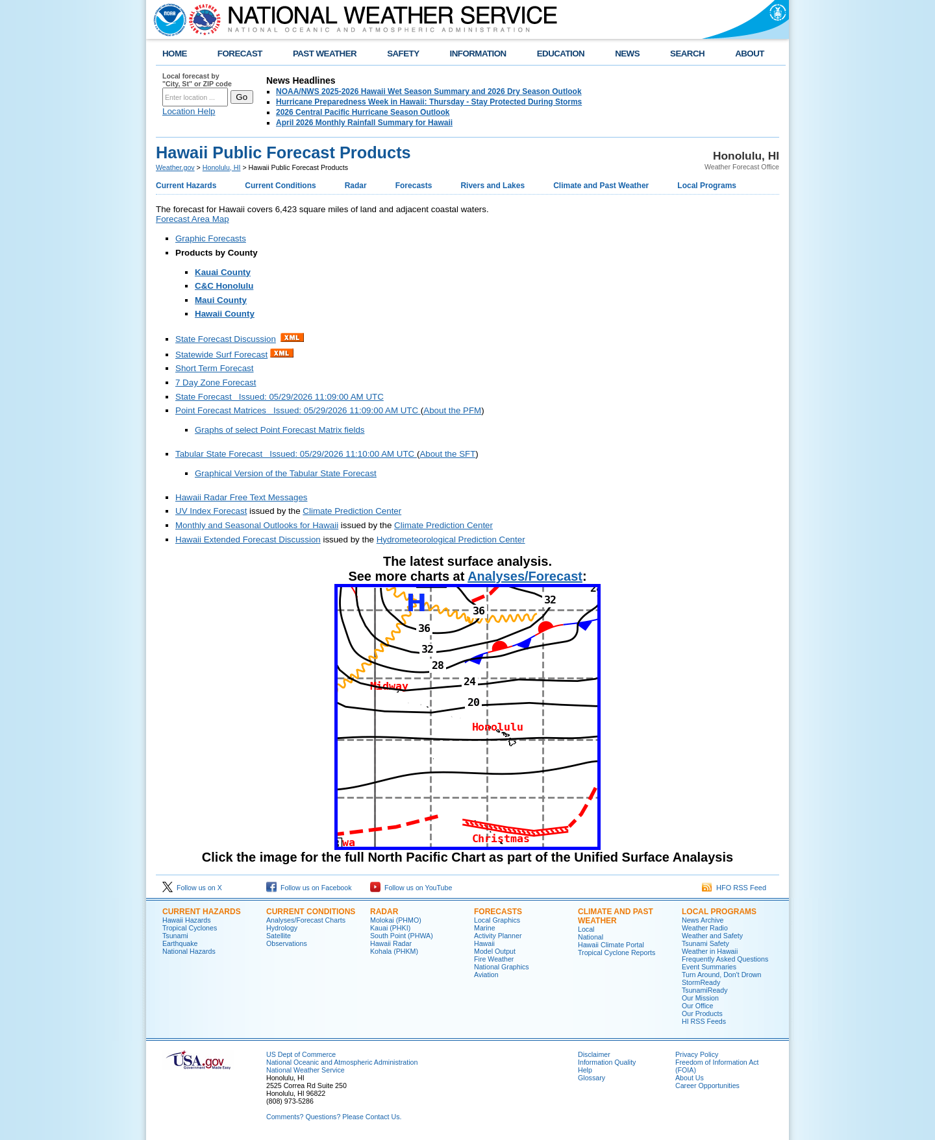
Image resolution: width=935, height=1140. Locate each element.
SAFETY (403, 53)
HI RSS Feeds (704, 1021)
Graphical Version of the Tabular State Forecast (286, 473)
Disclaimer (594, 1054)
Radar (356, 185)
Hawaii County (225, 314)
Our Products (702, 1013)
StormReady (701, 982)
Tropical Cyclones (189, 928)
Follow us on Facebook (309, 887)
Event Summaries (709, 967)
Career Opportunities (707, 1085)
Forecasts (413, 185)
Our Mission (700, 998)
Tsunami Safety (705, 943)
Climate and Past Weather (601, 185)
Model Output (495, 951)
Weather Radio (705, 928)
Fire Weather (494, 959)
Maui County (221, 300)
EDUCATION (560, 53)
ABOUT (749, 53)
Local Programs (706, 185)
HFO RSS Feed (734, 887)
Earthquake (180, 943)
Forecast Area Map (192, 219)
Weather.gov (175, 167)
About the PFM (452, 410)
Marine (484, 928)
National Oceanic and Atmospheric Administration (342, 1062)
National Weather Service (305, 1070)
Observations (286, 943)
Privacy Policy (696, 1054)
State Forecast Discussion (225, 339)
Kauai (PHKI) (390, 928)
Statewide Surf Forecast (221, 354)
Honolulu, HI (222, 167)
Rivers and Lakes (492, 185)
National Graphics (501, 967)
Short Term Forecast (214, 368)
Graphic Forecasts (210, 238)
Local (586, 929)
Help (585, 1070)
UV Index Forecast (211, 511)
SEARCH (687, 53)
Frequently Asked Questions (725, 959)
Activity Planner (497, 936)
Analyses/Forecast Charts (305, 920)
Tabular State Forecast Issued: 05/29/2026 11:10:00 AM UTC (296, 454)
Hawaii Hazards (186, 920)
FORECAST (240, 53)
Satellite (278, 936)
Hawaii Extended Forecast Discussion (248, 539)
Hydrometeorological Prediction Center (451, 539)
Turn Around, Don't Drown (721, 974)
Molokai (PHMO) (395, 920)
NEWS (627, 53)
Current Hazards (186, 185)
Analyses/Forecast (525, 576)
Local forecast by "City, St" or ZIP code (197, 80)
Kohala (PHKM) (394, 951)
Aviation (486, 974)
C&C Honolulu (224, 286)
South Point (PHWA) (401, 936)
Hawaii (484, 943)
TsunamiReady (704, 990)
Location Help (189, 111)
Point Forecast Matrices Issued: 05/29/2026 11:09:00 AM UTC (298, 410)
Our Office (697, 1006)
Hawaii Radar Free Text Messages (241, 497)
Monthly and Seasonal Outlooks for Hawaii (256, 525)
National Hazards (189, 951)
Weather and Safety (712, 936)
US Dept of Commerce (301, 1054)
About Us (689, 1078)
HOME (174, 53)
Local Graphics (497, 920)
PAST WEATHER (324, 53)
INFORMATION (478, 53)
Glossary (591, 1078)
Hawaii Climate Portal (611, 945)
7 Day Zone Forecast (215, 382)
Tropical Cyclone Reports (616, 952)
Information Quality (607, 1062)
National (590, 937)
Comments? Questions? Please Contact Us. (333, 1117)
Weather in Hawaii (710, 951)
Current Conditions (280, 185)
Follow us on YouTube (411, 887)
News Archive (703, 920)
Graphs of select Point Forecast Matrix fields (279, 430)
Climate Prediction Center (352, 511)
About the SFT (447, 454)
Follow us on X (192, 887)
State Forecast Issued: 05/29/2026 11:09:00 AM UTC (279, 397)
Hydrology (281, 928)
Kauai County (223, 272)
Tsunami (175, 936)
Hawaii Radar (391, 943)
